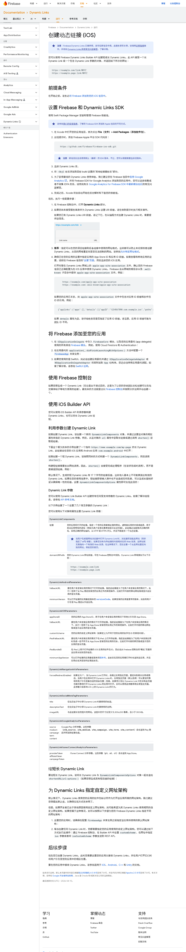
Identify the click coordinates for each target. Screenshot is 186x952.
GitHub (46, 937)
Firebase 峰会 (96, 923)
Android (112, 865)
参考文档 (73, 18)
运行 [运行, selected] (58, 18)
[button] (17, 28)
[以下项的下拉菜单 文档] (87, 3)
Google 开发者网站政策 (62, 875)
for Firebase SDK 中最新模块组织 (116, 184)
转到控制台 (175, 3)
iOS (103, 865)
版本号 (103, 657)
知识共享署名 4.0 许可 (87, 873)
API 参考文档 (67, 499)
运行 (46, 3)
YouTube (94, 932)
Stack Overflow (145, 923)
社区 (96, 3)
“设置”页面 (88, 260)
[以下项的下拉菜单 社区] (101, 3)
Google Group (145, 927)
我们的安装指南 (70, 124)
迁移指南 (140, 45)
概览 (5, 18)
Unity (129, 865)
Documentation (14, 12)
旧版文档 (142, 941)
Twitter (93, 927)
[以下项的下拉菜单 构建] (37, 3)
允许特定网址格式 (129, 251)
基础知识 (17, 18)
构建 (32, 3)
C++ (121, 865)
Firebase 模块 (78, 345)
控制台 (114, 389)
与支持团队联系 (145, 918)
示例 (85, 18)
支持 (109, 3)
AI (32, 18)
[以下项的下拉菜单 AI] (36, 18)
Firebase (52, 27)
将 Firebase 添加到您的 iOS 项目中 (87, 96)
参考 (45, 923)
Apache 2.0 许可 (133, 873)
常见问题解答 (144, 937)
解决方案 (61, 3)
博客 (163, 3)
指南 (45, 918)
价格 (73, 3)
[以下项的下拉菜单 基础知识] (24, 18)
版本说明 (142, 932)
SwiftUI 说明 (82, 366)
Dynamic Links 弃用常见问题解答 (83, 49)
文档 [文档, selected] (82, 3)
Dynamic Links (39, 12)
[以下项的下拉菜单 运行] (51, 3)
